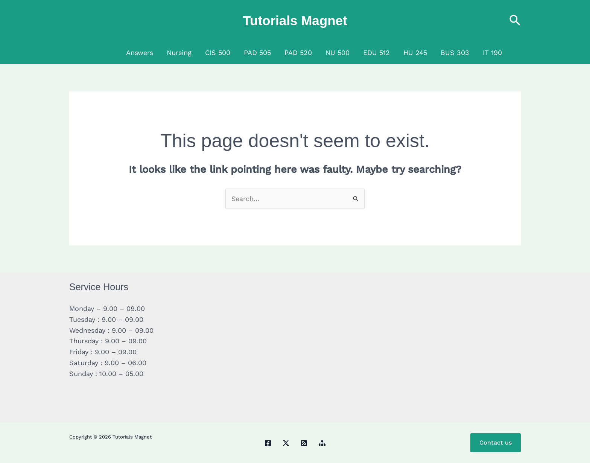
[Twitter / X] (286, 443)
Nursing (179, 52)
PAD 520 (298, 52)
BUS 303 (455, 52)
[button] (515, 21)
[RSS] (304, 443)
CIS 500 (217, 52)
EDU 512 (376, 52)
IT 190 (492, 52)
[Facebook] (268, 443)
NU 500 (337, 52)
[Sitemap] (322, 443)
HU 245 (415, 52)
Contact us (495, 442)
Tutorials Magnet (295, 20)
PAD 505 (257, 52)
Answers (139, 52)
